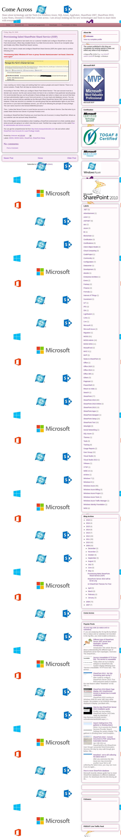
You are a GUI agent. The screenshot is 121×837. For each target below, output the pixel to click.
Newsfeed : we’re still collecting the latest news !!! (104, 756)
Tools (85, 441)
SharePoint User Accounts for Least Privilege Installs (21, 131)
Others (86, 378)
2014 (88, 530)
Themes (87, 437)
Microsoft (87, 325)
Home (8, 25)
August (91, 561)
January (91, 598)
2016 (88, 523)
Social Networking (90, 430)
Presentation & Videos (69, 25)
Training (86, 445)
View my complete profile (93, 39)
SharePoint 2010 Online (92, 404)
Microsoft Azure (89, 329)
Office (86, 363)
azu (85, 224)
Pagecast (87, 381)
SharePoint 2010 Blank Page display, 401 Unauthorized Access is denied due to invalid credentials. (104, 692)
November (92, 552)
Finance (86, 288)
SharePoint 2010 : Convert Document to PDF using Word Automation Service (104, 739)
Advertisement (89, 213)
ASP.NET (87, 221)
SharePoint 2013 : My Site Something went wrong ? (103, 674)
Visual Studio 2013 (90, 460)
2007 (88, 605)
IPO (85, 307)
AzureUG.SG (19, 25)
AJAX (86, 217)
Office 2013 (88, 370)
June (90, 568)
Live (85, 322)
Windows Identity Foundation (94, 504)
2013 (88, 533)
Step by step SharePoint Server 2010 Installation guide (104, 708)
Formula (87, 292)
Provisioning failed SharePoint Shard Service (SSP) (99, 575)
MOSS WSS (88, 344)
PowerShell (88, 385)
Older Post (71, 158)
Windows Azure (89, 486)
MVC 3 (86, 351)
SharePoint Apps (90, 411)
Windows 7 (88, 478)
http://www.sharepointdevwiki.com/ (43, 129)
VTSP (86, 467)
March (90, 591)
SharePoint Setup (39, 138)
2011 (88, 539)
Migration (87, 333)
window (86, 475)
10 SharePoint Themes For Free (99, 584)
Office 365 (87, 374)
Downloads (53, 25)
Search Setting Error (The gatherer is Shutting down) (103, 724)
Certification (88, 239)
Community (88, 258)
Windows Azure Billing (92, 490)
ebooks (86, 273)
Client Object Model (91, 247)
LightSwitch (88, 314)
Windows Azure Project (92, 493)
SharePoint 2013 (90, 407)
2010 (88, 542)
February (91, 594)
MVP (85, 355)
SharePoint (28, 138)
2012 (88, 536)
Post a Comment (12, 148)
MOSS (11, 138)
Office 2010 (88, 366)
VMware (87, 463)
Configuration (88, 262)
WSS (85, 508)
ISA (85, 310)
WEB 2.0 (87, 471)
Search (86, 392)
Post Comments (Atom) (44, 164)
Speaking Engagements (36, 25)
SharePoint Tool (89, 422)
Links (85, 318)
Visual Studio (88, 456)
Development (88, 269)
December (92, 548)
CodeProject (88, 254)
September (92, 558)
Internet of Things (90, 295)
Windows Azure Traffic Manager (95, 501)
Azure (86, 228)
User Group (88, 452)
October (91, 555)
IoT (85, 303)
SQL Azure (87, 434)
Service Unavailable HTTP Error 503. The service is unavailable (105, 658)
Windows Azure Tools (91, 497)
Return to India (89, 389)
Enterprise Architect (91, 277)
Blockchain (88, 236)
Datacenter (88, 266)
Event (86, 280)
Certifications (88, 243)
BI (84, 232)
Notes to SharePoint (91, 359)
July (89, 564)
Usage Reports (89, 448)
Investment (88, 299)
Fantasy (86, 284)
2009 (88, 546)
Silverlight (87, 426)
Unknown (89, 36)
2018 (88, 520)
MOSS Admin (19, 138)
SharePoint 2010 (90, 400)
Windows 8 (88, 482)
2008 (88, 602)
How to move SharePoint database (96, 771)
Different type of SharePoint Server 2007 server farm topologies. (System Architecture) (103, 642)
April (90, 588)
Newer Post (8, 158)
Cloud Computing (90, 251)
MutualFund (88, 348)
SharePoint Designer (91, 415)
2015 (88, 526)
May (90, 571)
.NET (85, 210)
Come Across (17, 9)
